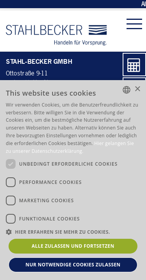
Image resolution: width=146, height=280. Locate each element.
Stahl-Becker (56, 31)
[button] (73, 231)
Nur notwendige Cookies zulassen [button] (73, 264)
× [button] (137, 89)
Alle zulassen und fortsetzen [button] (73, 246)
